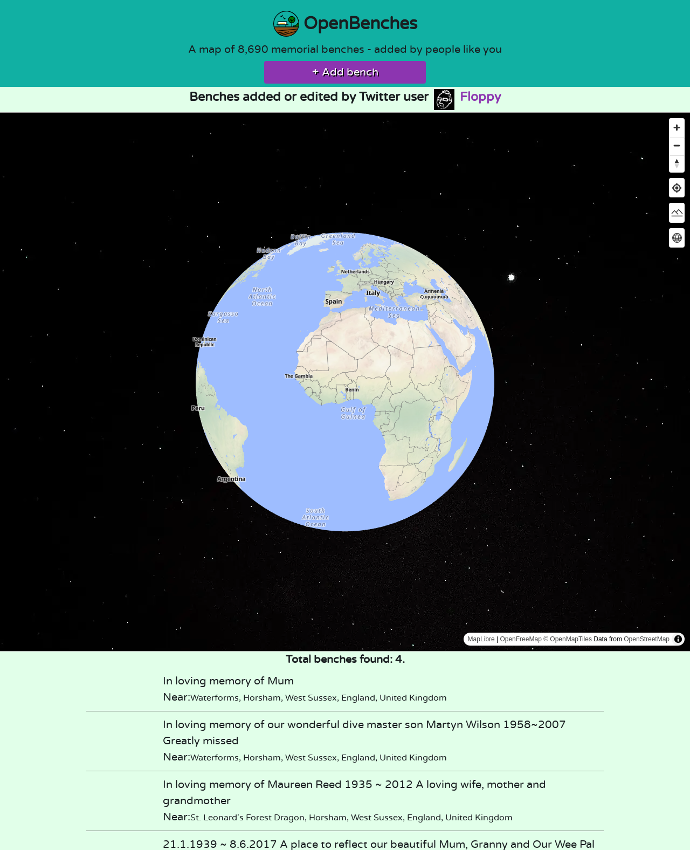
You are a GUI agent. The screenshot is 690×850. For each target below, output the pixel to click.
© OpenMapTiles (567, 639)
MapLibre (481, 639)
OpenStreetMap (647, 639)
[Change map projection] (677, 237)
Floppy (466, 97)
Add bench (345, 72)
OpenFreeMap (520, 639)
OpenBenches (345, 24)
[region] (345, 382)
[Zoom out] (677, 145)
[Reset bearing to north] (677, 163)
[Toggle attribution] (678, 639)
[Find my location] (677, 188)
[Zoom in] (677, 127)
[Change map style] (677, 213)
